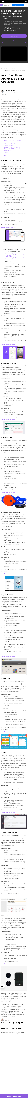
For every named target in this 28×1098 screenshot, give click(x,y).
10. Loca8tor (7, 155)
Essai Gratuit (9, 256)
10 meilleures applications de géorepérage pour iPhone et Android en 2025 (12, 1032)
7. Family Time (8, 150)
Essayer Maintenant (18, 5)
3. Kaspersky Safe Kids (10, 143)
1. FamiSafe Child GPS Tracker (12, 140)
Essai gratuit (14, 36)
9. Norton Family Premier (11, 154)
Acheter (14, 40)
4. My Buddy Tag (8, 145)
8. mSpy (6, 152)
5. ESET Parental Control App (12, 147)
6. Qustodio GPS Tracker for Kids (13, 149)
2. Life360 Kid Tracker (10, 142)
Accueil (3, 69)
